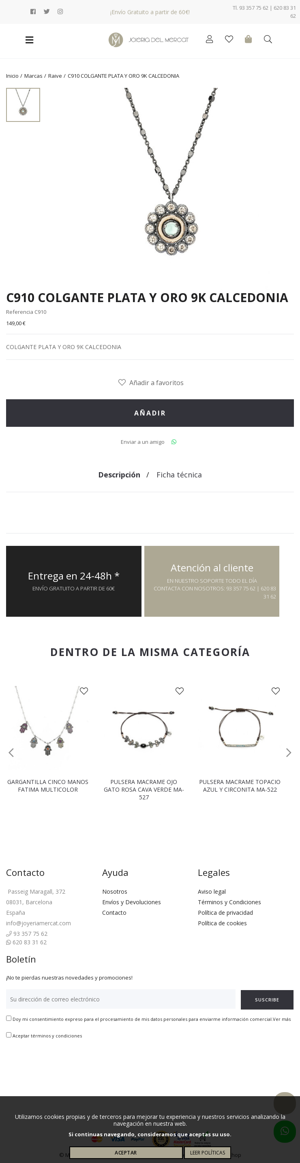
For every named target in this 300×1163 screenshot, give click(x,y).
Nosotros (114, 891)
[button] (11, 752)
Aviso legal (212, 891)
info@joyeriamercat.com (38, 923)
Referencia (19, 311)
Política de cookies (222, 923)
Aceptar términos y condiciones (47, 1036)
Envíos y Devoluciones (131, 902)
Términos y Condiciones (229, 902)
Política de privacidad (225, 912)
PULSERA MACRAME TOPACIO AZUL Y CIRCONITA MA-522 (240, 785)
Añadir (150, 413)
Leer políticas (207, 1152)
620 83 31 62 (26, 942)
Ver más (282, 1019)
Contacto (114, 912)
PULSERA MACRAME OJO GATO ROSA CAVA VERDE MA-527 (144, 789)
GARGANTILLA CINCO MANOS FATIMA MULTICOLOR (47, 785)
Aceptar (126, 1152)
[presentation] (67, 1065)
